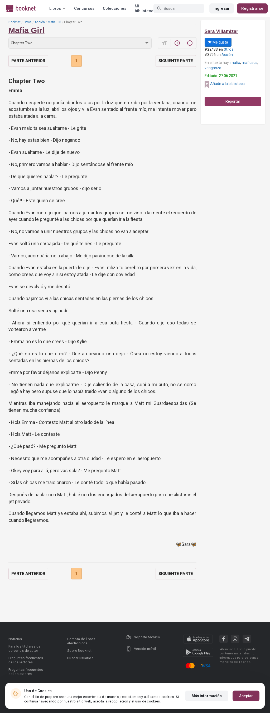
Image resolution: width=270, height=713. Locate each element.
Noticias (15, 639)
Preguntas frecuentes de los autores (25, 672)
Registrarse (252, 8)
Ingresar (222, 8)
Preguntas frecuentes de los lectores (25, 660)
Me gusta (218, 42)
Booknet (14, 22)
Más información (207, 696)
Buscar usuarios (80, 658)
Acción (40, 22)
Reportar (232, 101)
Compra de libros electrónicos (81, 641)
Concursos (84, 8)
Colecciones (114, 8)
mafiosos (249, 62)
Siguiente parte (175, 60)
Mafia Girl (54, 22)
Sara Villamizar (221, 31)
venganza (213, 68)
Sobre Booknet (79, 651)
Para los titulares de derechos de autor (24, 648)
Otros (27, 22)
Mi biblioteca (144, 8)
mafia (235, 62)
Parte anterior (28, 60)
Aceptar (246, 696)
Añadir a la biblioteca (227, 84)
